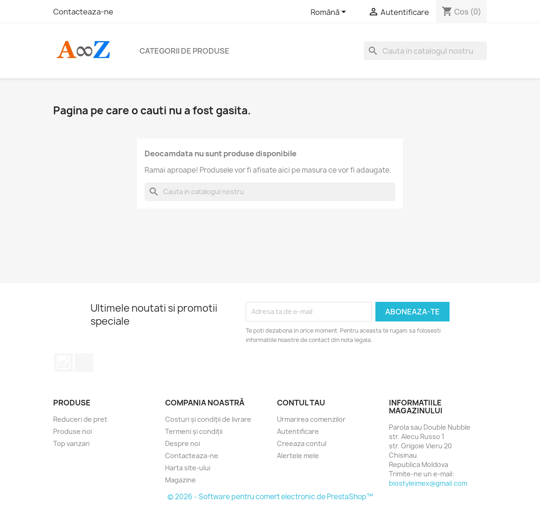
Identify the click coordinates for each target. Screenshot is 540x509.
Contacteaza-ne (83, 12)
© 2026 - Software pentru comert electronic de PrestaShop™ (270, 497)
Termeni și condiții (193, 431)
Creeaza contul (301, 443)
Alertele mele (298, 455)
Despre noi (182, 443)
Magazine (180, 479)
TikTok (84, 362)
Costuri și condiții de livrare (208, 419)
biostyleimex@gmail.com (428, 483)
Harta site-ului (187, 467)
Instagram (63, 362)
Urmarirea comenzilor (311, 419)
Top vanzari (71, 443)
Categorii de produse (184, 51)
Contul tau (301, 402)
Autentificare (298, 431)
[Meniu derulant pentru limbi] (330, 12)
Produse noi (72, 431)
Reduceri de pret (80, 419)
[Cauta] (425, 51)
